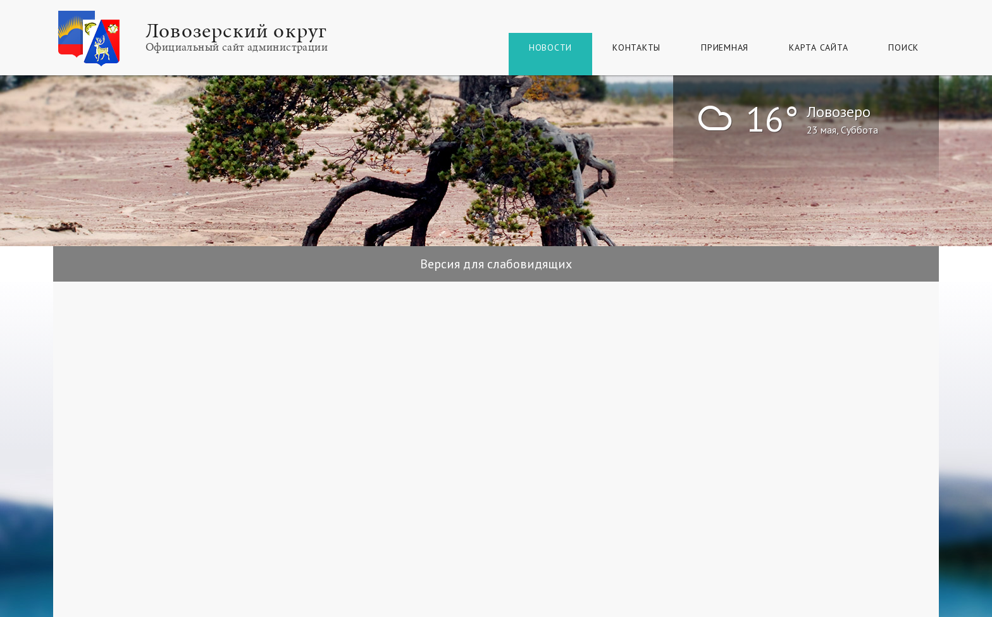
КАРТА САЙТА (818, 47)
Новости (550, 47)
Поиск (903, 47)
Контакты (636, 47)
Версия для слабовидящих (496, 264)
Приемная (724, 47)
